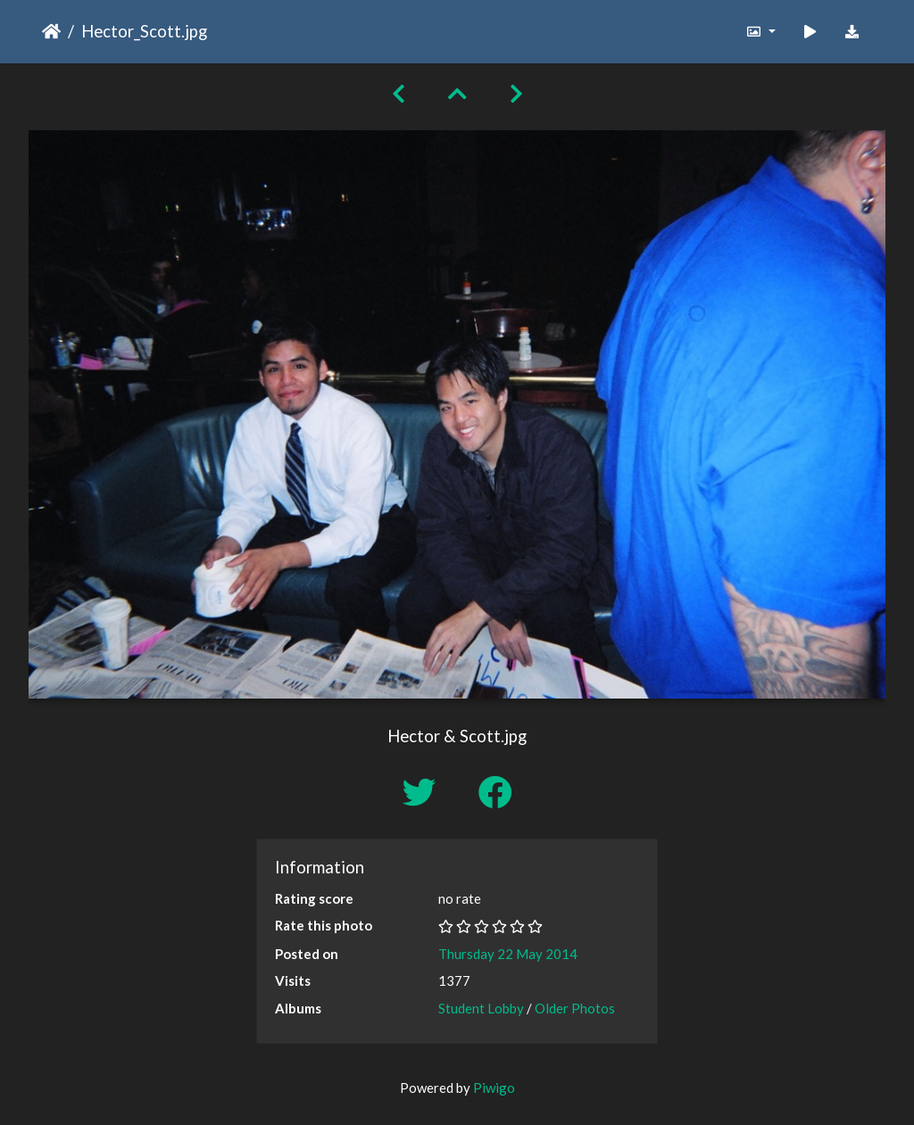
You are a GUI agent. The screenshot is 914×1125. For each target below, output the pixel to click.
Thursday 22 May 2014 (507, 954)
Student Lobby (481, 1008)
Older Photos (575, 1008)
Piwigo (494, 1088)
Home (51, 31)
